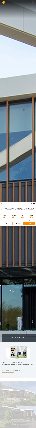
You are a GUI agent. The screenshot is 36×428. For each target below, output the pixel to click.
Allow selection (17, 223)
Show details (31, 220)
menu (33, 2)
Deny (6, 223)
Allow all (29, 223)
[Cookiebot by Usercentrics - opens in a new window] (31, 203)
